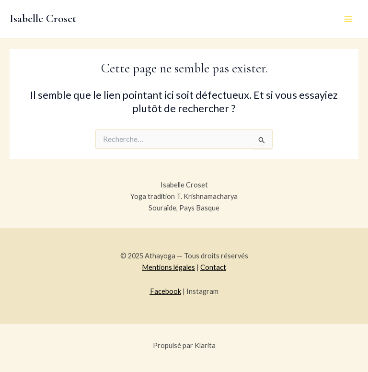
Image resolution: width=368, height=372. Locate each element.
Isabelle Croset (43, 18)
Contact (213, 267)
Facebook (165, 291)
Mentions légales (168, 267)
